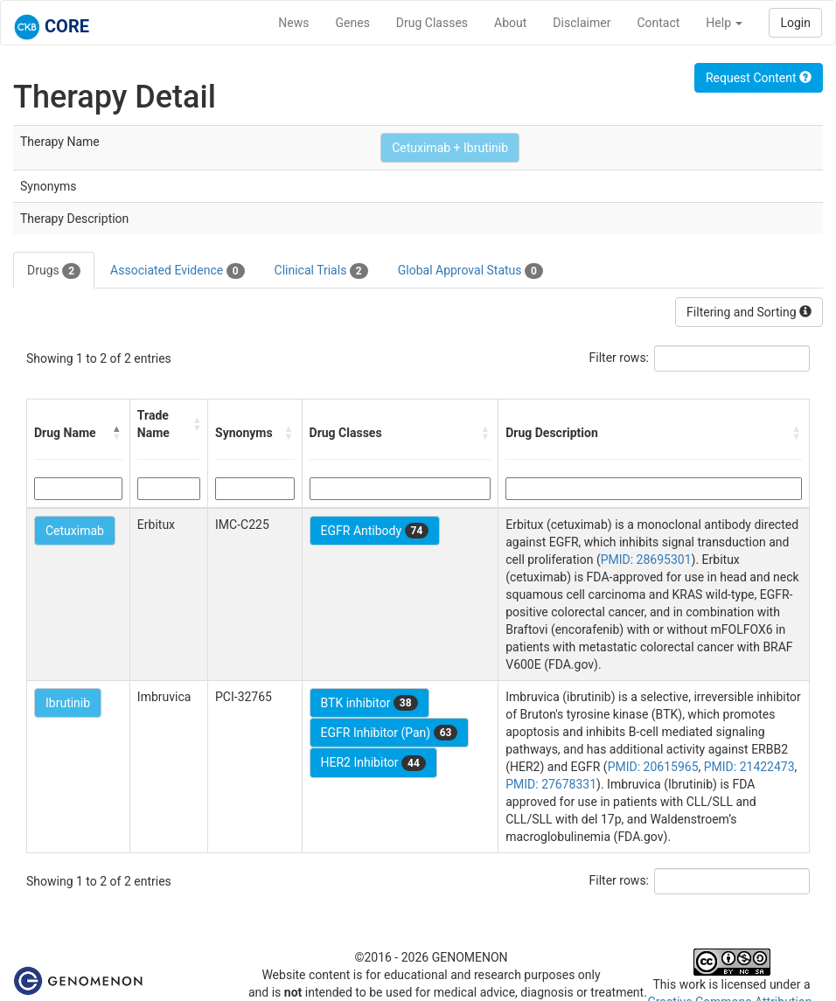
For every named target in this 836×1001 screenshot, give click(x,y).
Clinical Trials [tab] (321, 271)
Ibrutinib (67, 703)
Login (795, 23)
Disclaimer (581, 23)
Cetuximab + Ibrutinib (450, 148)
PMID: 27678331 (550, 784)
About (510, 23)
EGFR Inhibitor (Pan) (389, 732)
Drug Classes (432, 23)
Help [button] (724, 23)
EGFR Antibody (375, 531)
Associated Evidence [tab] (177, 271)
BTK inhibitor (369, 703)
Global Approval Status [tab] (470, 271)
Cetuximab (74, 531)
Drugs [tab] (53, 271)
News (293, 23)
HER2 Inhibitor (373, 763)
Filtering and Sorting (749, 312)
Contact (658, 23)
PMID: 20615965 (653, 767)
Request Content (759, 78)
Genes (353, 23)
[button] (117, 432)
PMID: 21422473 (749, 767)
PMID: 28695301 (646, 560)
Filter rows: (619, 358)
